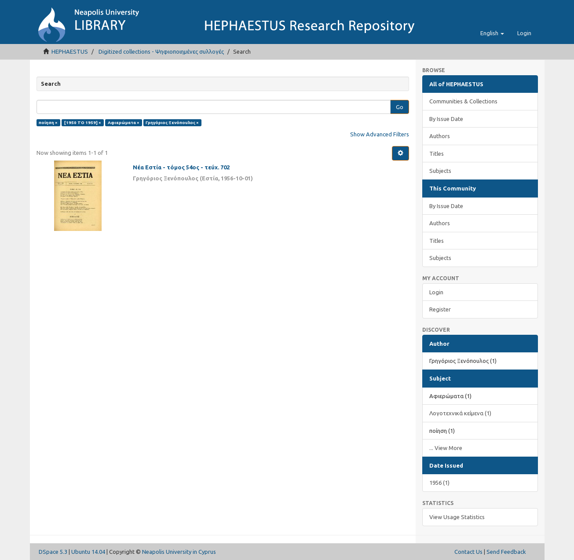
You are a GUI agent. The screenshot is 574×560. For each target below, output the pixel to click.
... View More (445, 448)
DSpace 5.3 (53, 552)
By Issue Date (446, 119)
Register (440, 309)
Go (399, 107)
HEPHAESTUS (69, 51)
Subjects (440, 171)
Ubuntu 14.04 (88, 552)
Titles (436, 153)
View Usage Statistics (457, 517)
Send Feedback (506, 552)
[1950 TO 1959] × (82, 122)
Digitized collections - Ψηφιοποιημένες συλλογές (161, 51)
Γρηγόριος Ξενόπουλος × (172, 122)
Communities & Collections (463, 101)
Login (436, 292)
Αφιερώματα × (123, 122)
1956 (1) (439, 482)
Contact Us (468, 552)
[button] (492, 33)
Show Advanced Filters (379, 134)
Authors (439, 136)
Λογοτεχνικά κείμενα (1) (460, 413)
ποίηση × (48, 122)
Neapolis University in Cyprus (179, 552)
